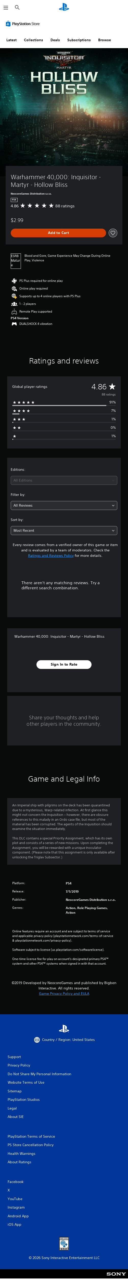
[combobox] (64, 480)
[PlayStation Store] (23, 23)
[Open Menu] (5, 7)
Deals (55, 40)
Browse (104, 40)
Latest (11, 40)
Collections (33, 40)
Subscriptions (79, 40)
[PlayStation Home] (64, 8)
